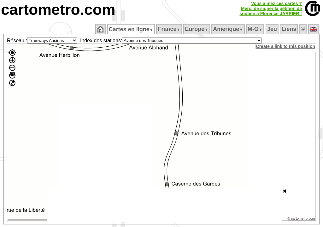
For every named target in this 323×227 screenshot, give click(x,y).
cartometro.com (58, 9)
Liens (289, 29)
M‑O (255, 29)
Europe (197, 29)
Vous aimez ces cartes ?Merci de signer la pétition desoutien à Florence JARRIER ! (270, 8)
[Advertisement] (164, 205)
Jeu (272, 29)
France (169, 29)
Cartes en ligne (131, 29)
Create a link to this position (285, 46)
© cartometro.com (302, 219)
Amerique (229, 29)
